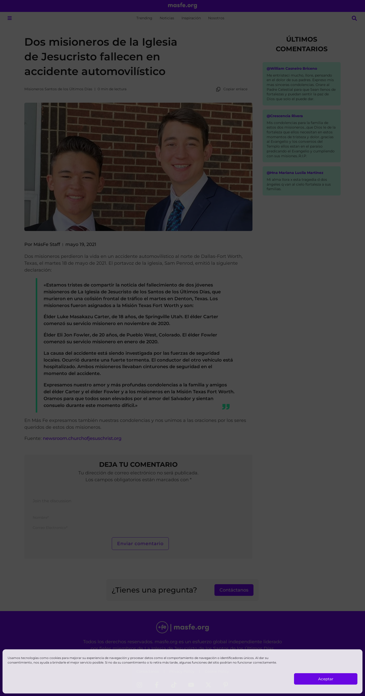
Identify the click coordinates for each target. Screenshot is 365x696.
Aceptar (325, 678)
